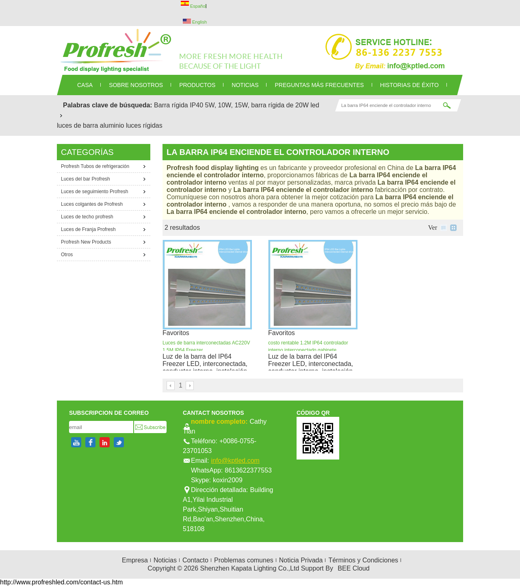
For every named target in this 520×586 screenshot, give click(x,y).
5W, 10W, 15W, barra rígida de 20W (257, 105)
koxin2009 (228, 480)
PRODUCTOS (197, 85)
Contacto (195, 560)
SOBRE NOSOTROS (136, 85)
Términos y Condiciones (363, 560)
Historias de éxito (409, 85)
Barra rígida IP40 (178, 105)
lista (443, 227)
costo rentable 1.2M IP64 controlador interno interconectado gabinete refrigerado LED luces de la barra (308, 350)
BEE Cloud (353, 568)
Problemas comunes (243, 560)
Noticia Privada (301, 560)
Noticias (165, 560)
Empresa (135, 560)
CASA (85, 85)
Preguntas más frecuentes (319, 85)
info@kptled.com (235, 460)
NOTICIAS (245, 85)
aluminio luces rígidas (131, 125)
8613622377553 (248, 470)
